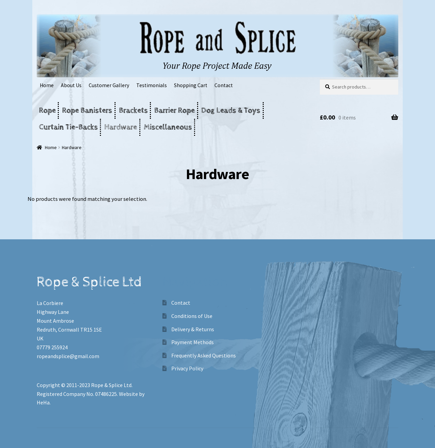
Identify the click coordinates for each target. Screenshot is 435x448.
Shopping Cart (190, 85)
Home (47, 85)
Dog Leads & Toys (230, 110)
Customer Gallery (109, 85)
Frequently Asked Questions (203, 355)
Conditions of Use (191, 316)
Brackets (133, 110)
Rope (47, 110)
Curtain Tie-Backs (68, 127)
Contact (223, 85)
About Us (71, 85)
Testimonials (151, 85)
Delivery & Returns (192, 329)
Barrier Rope (174, 110)
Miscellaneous (168, 127)
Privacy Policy (187, 368)
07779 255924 (52, 347)
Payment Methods (192, 342)
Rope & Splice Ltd (111, 385)
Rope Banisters (87, 110)
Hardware (120, 127)
